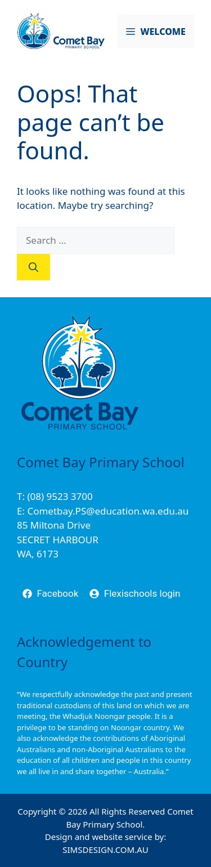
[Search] (33, 267)
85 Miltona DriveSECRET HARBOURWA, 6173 (57, 539)
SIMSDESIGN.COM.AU (105, 849)
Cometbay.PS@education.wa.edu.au (107, 510)
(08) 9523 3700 (59, 496)
